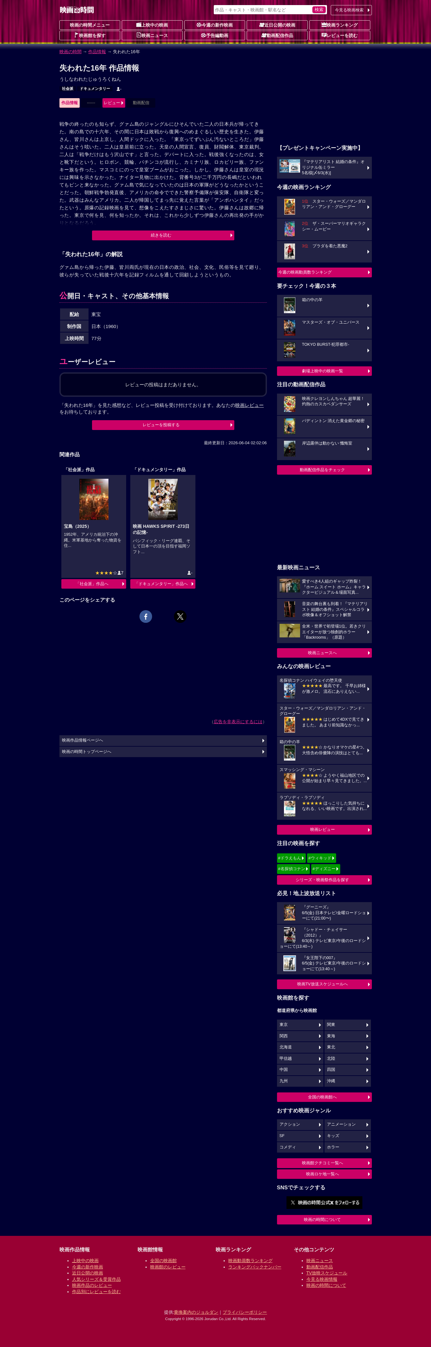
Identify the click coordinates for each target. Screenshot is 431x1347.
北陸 (331, 1058)
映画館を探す (90, 35)
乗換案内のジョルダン (196, 1312)
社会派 (67, 88)
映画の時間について (322, 1219)
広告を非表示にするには (238, 721)
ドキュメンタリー (95, 88)
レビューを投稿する (161, 424)
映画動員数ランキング (250, 1260)
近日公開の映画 (277, 25)
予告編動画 (214, 35)
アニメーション (341, 1124)
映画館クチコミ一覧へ (322, 1162)
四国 (331, 1069)
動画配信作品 (277, 35)
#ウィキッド (319, 858)
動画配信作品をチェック (322, 469)
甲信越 (286, 1058)
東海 (331, 1036)
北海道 (286, 1047)
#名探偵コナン (291, 868)
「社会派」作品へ (92, 583)
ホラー (333, 1147)
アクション (290, 1124)
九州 (284, 1081)
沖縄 (331, 1081)
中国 (284, 1069)
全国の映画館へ (322, 1097)
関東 (331, 1024)
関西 (284, 1036)
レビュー (112, 102)
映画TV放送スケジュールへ (322, 984)
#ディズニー (323, 868)
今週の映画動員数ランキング (305, 272)
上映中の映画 (152, 25)
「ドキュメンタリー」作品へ (161, 583)
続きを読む (161, 235)
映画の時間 (70, 51)
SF (282, 1136)
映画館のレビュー (168, 1266)
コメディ (288, 1147)
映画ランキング (340, 25)
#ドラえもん (289, 858)
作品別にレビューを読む (96, 1291)
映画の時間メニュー (90, 25)
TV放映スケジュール (327, 1272)
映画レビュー (322, 829)
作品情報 (97, 51)
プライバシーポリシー (245, 1312)
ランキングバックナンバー (254, 1266)
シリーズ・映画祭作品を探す (322, 879)
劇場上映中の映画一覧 (322, 371)
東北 (331, 1047)
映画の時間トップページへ (86, 751)
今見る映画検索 (349, 10)
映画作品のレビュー (92, 1285)
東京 (284, 1024)
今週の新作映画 (215, 25)
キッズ (333, 1136)
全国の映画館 (163, 1260)
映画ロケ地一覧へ (322, 1174)
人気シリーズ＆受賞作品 (96, 1279)
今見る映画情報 (321, 1279)
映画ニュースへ (322, 652)
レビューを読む (340, 35)
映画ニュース (152, 35)
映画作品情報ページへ (82, 740)
